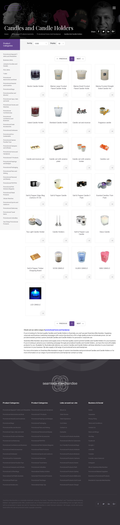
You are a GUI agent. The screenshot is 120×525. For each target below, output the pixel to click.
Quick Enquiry (12, 7)
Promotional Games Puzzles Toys (13, 463)
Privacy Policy (92, 419)
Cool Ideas (63, 423)
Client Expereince (65, 419)
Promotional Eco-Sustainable (12, 458)
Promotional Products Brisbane (69, 454)
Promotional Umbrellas (38, 467)
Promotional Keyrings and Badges (42, 419)
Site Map (91, 436)
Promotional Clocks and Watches (13, 436)
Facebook (91, 441)
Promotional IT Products (38, 414)
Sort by (29, 43)
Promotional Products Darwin (69, 463)
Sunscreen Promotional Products (41, 476)
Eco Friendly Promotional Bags (69, 445)
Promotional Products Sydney (69, 471)
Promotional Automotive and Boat (13, 414)
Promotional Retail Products (40, 449)
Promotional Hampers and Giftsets (14, 467)
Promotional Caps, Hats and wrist (13, 432)
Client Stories (64, 414)
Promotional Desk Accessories (12, 449)
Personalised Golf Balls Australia (13, 476)
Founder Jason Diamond (96, 458)
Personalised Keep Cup (38, 485)
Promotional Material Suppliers (98, 471)
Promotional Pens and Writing (40, 427)
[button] (40, 43)
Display (53, 43)
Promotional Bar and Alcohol (12, 427)
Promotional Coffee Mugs (11, 471)
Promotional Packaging (38, 423)
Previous (63, 59)
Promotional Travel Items (39, 463)
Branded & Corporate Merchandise (99, 480)
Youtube (91, 454)
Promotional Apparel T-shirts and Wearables (16, 410)
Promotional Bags (8, 423)
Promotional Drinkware (10, 454)
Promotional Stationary (38, 458)
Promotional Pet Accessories (40, 436)
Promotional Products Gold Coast (70, 480)
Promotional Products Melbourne (70, 476)
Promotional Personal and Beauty (41, 432)
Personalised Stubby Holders (40, 471)
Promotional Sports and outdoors (41, 454)
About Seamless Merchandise (97, 467)
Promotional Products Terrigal (69, 485)
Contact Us (63, 427)
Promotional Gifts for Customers (70, 441)
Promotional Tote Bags (38, 480)
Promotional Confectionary (11, 441)
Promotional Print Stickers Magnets (42, 445)
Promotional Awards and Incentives (14, 419)
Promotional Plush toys (10, 480)
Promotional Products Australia (23, 34)
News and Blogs (93, 432)
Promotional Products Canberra (70, 458)
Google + (91, 445)
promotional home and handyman (57, 330)
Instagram (91, 463)
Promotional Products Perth (68, 467)
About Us (63, 410)
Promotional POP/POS (38, 441)
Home (6, 34)
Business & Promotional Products (98, 476)
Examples (63, 432)
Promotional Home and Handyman (49, 34)
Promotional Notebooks (10, 485)
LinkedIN (91, 449)
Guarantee (91, 414)
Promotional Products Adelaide (70, 449)
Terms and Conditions (95, 423)
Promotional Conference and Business (15, 445)
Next (79, 59)
